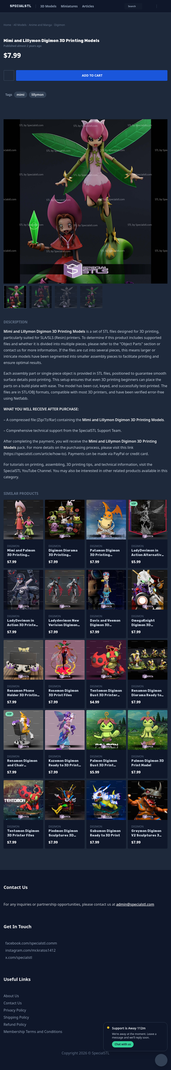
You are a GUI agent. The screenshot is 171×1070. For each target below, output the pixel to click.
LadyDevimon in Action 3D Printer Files (22, 623)
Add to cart (92, 75)
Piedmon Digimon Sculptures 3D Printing (63, 833)
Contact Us (13, 1003)
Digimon (59, 25)
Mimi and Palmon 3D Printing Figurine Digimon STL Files (22, 553)
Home (7, 25)
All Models (20, 25)
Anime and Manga (40, 25)
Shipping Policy (16, 1017)
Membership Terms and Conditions (33, 1031)
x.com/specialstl (18, 957)
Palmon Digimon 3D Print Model (147, 763)
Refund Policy (15, 1024)
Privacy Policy (15, 1010)
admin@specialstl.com (135, 904)
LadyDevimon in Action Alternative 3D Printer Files (147, 553)
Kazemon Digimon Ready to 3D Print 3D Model (64, 763)
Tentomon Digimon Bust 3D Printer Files (106, 693)
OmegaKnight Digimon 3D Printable (143, 623)
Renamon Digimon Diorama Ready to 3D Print (146, 693)
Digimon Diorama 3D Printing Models (63, 553)
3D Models (48, 6)
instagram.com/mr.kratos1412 (30, 950)
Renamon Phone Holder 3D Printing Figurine (23, 693)
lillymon (38, 94)
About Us (11, 995)
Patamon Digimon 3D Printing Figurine (105, 553)
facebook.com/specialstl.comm (31, 943)
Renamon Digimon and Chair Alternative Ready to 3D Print (22, 763)
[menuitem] (15, 297)
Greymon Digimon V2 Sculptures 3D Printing (146, 833)
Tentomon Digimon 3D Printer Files (23, 833)
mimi (20, 94)
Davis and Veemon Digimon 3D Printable (105, 623)
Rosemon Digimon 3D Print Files (64, 693)
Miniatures (69, 6)
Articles (88, 6)
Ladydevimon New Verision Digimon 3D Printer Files (64, 623)
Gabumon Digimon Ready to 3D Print (105, 833)
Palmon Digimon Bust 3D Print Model (103, 763)
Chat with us (123, 1044)
